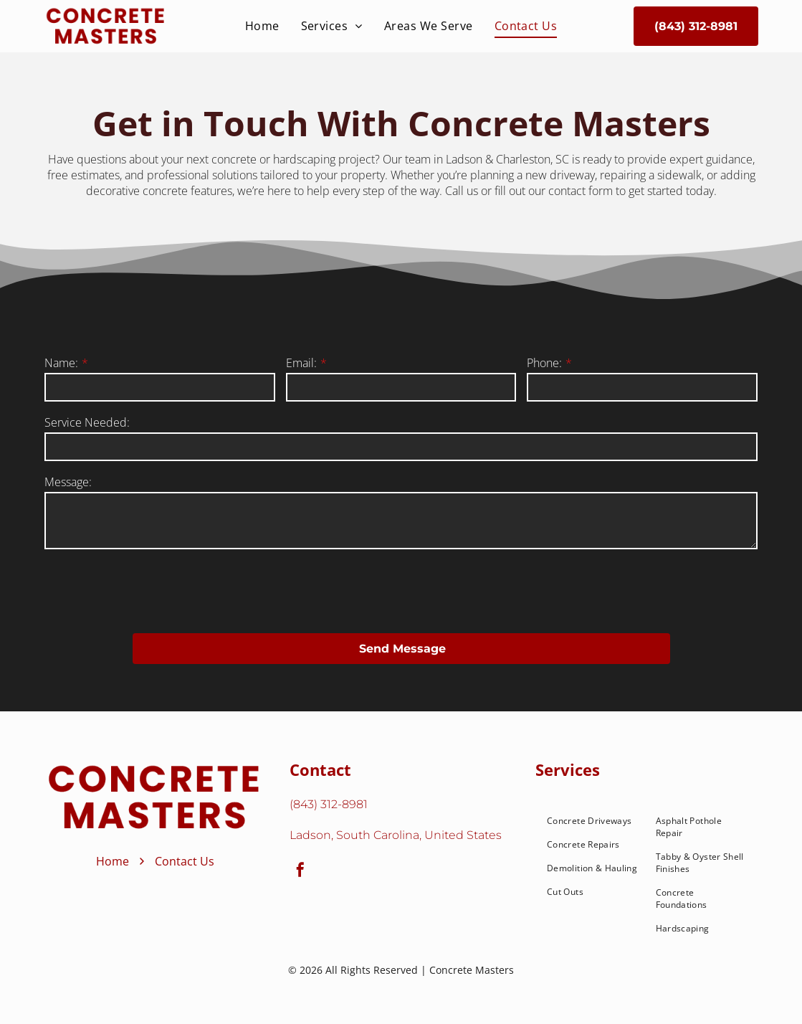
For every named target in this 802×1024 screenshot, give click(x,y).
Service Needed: (87, 422)
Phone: (544, 363)
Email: (301, 363)
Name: (61, 363)
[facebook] (300, 871)
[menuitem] (262, 26)
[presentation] (153, 590)
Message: (68, 482)
